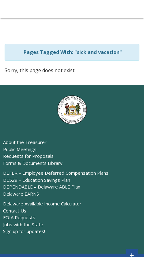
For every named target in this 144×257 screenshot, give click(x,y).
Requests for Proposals (28, 156)
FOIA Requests (19, 217)
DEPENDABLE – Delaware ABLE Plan (41, 187)
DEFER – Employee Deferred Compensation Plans (55, 173)
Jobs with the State (23, 224)
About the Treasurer (25, 142)
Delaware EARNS (21, 194)
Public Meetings (19, 149)
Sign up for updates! (24, 231)
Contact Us (14, 211)
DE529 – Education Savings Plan (36, 180)
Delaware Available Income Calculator (42, 204)
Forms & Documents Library (33, 163)
